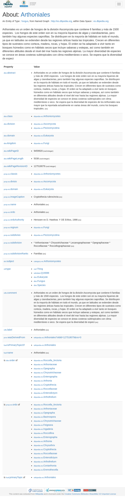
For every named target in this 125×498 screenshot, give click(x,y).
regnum (11, 227)
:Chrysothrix (44, 445)
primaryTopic (14, 477)
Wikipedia (39, 494)
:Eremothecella (46, 469)
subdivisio (12, 235)
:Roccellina (44, 433)
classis (10, 174)
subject (9, 261)
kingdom (10, 143)
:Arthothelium (45, 397)
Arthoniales (35, 14)
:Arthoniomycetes (47, 116)
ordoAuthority (14, 219)
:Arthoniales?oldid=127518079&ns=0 (57, 337)
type (7, 269)
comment (10, 292)
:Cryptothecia (45, 384)
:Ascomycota (45, 124)
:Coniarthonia (45, 465)
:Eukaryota (44, 135)
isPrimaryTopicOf (14, 345)
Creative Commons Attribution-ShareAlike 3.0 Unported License (90, 494)
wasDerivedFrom (14, 337)
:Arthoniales (45, 345)
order (10, 360)
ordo (9, 212)
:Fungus (39, 281)
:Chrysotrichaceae (47, 372)
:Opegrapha (44, 368)
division (9, 124)
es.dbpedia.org (101, 21)
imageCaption (14, 196)
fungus (25, 21)
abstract (9, 72)
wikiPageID (11, 151)
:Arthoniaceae (45, 364)
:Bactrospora (45, 416)
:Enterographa (45, 376)
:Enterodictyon (45, 393)
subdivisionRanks (16, 253)
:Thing (38, 269)
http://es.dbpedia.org (61, 21)
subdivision (13, 242)
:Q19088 (41, 273)
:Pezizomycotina (46, 128)
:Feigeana (43, 425)
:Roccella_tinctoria (47, 360)
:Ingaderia (43, 429)
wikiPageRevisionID (16, 166)
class (8, 116)
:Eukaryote (41, 277)
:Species (39, 285)
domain (9, 135)
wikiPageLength (13, 158)
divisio (10, 181)
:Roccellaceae (45, 388)
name (10, 204)
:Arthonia (43, 380)
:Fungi (41, 143)
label (8, 329)
